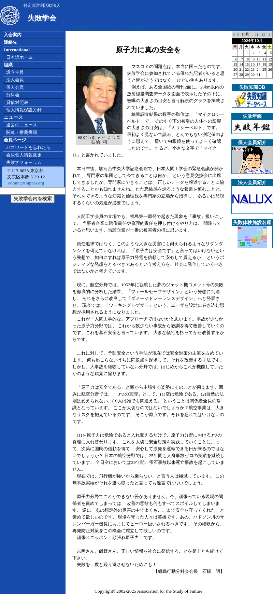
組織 (8, 64)
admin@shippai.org (25, 182)
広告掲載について (89, 27)
